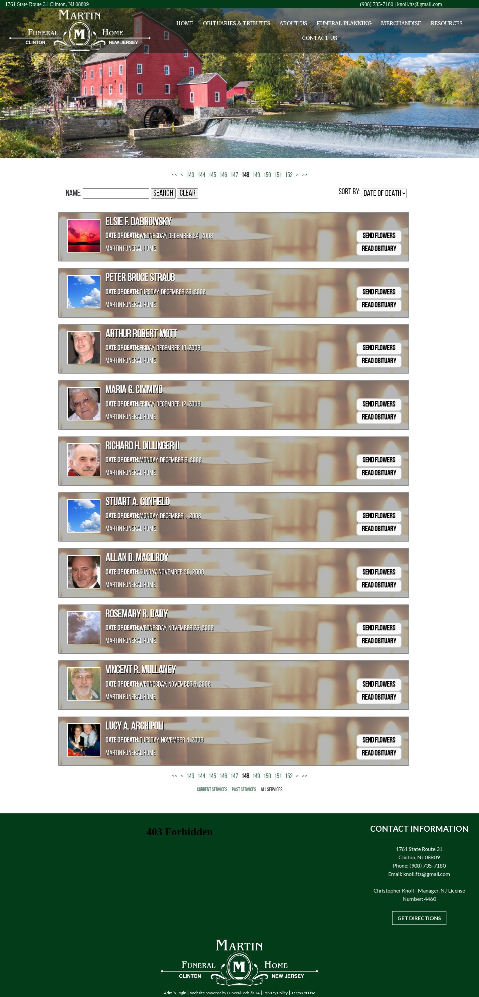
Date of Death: (122, 236)
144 (201, 175)
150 (267, 175)
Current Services (212, 789)
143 (190, 175)
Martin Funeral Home (130, 249)
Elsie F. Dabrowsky (138, 222)
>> (304, 175)
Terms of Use (303, 992)
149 (256, 175)
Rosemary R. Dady (136, 614)
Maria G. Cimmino (133, 390)
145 (212, 175)
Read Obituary (379, 249)
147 (234, 175)
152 (289, 175)
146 (223, 175)
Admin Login (175, 992)
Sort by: (350, 192)
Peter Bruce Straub (140, 278)
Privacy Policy (275, 992)
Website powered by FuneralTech (219, 992)
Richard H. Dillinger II (142, 446)
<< (174, 175)
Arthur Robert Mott (141, 334)
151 (278, 175)
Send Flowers (379, 236)
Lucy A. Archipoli (134, 727)
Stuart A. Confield (137, 502)
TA (257, 992)
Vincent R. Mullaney (140, 670)
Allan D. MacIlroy (136, 558)
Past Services (244, 789)
